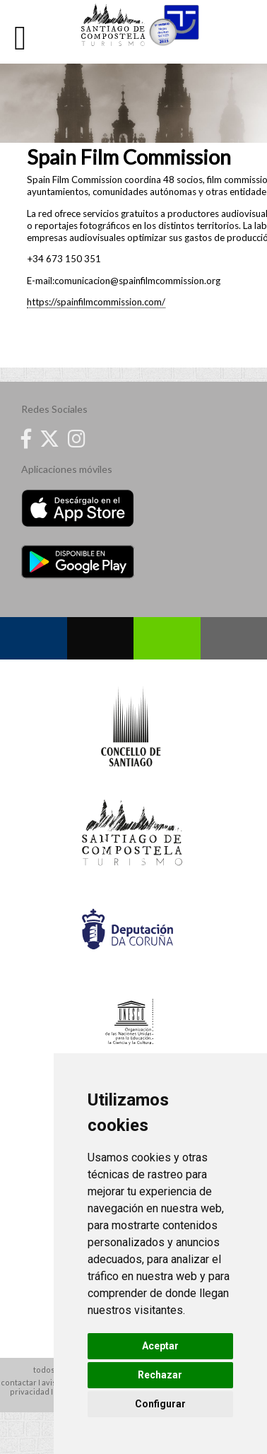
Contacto (234, 638)
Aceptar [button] (160, 1346)
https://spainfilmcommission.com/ (96, 301)
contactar (19, 1382)
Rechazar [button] (160, 1374)
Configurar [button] (160, 1403)
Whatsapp (167, 638)
